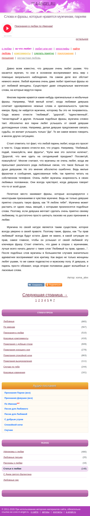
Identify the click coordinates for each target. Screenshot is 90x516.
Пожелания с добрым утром (17, 344)
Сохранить (37, 285)
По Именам (12, 403)
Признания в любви (13, 332)
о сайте (34, 512)
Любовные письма (12, 457)
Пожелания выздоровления (17, 361)
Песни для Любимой (15, 414)
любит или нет (43, 48)
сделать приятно (44, 53)
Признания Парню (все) (17, 392)
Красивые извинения (14, 372)
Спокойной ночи (13, 424)
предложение (66, 53)
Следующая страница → (45, 295)
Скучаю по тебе (11, 366)
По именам (9, 327)
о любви (7, 48)
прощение (8, 57)
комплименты (22, 53)
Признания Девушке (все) (18, 398)
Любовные (8, 321)
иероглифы (62, 48)
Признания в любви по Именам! (34, 26)
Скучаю (8, 430)
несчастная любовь (29, 57)
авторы (45, 512)
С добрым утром (13, 419)
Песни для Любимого (16, 408)
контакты (57, 512)
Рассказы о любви (12, 463)
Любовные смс (11, 480)
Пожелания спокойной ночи (17, 355)
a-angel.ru (71, 512)
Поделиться (54, 285)
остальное (82, 39)
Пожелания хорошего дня (16, 349)
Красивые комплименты (15, 338)
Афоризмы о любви (13, 451)
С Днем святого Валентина (17, 474)
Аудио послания (44, 385)
